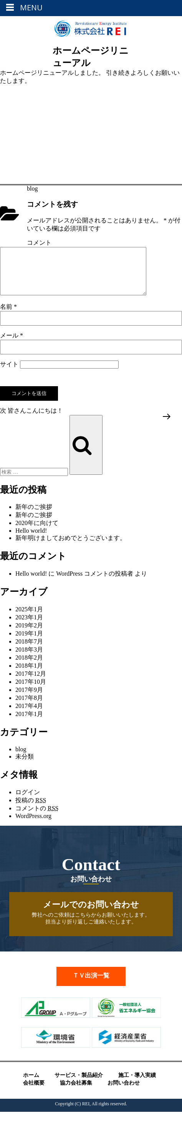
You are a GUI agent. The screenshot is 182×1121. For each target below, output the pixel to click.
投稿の (30, 809)
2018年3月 (29, 658)
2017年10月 (30, 691)
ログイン (27, 801)
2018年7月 (29, 650)
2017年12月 (30, 683)
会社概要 (34, 1092)
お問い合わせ (124, 1092)
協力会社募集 (76, 1092)
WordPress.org (33, 825)
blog (32, 188)
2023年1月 (29, 626)
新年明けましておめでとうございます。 (70, 547)
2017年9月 (29, 699)
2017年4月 (29, 715)
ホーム (31, 1084)
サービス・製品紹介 (79, 1084)
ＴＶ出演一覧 (91, 984)
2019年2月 (29, 634)
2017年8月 (29, 707)
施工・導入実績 (137, 1084)
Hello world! (31, 540)
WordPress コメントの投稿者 (94, 582)
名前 (8, 316)
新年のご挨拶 (33, 516)
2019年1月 (29, 642)
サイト (9, 373)
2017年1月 (29, 723)
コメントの (36, 817)
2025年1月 (29, 618)
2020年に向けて (36, 532)
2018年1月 (29, 675)
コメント (39, 242)
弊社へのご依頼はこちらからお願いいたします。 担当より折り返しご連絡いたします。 (91, 921)
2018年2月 (29, 666)
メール (11, 344)
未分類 (24, 765)
